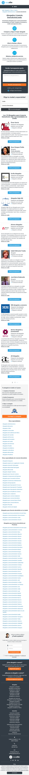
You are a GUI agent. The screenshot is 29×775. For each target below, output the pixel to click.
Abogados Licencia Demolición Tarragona (13, 616)
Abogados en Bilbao (14, 691)
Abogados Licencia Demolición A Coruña (12, 529)
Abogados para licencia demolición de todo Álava (14, 513)
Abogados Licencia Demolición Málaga (12, 595)
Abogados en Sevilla (14, 694)
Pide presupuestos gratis (14, 679)
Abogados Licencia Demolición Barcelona (12, 547)
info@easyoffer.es (14, 751)
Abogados (14, 684)
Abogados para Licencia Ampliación (11, 496)
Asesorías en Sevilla (14, 720)
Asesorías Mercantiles (14, 730)
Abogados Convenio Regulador (14, 700)
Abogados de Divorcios (8, 437)
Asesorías (14, 711)
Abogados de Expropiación (9, 482)
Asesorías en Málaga (14, 719)
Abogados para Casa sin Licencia (11, 474)
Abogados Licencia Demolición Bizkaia (12, 549)
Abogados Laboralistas (8, 450)
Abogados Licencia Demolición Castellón (12, 560)
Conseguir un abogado (14, 416)
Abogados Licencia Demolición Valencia (12, 621)
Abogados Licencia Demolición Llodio (11, 517)
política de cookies (24, 770)
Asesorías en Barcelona (14, 714)
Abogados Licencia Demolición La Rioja (12, 582)
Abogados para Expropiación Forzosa (12, 485)
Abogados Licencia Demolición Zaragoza (12, 627)
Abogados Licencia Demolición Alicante (12, 536)
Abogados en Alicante (14, 696)
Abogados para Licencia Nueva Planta (12, 500)
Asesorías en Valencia (14, 716)
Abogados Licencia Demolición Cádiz (11, 556)
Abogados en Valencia (14, 690)
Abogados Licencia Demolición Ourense (12, 602)
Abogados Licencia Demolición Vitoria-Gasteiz (14, 515)
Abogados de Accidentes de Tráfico (11, 432)
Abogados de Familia (8, 441)
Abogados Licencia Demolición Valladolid (12, 623)
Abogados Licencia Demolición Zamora (12, 625)
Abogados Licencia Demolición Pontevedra (13, 606)
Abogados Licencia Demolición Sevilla (11, 614)
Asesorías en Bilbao (14, 717)
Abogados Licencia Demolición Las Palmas (13, 584)
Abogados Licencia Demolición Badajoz (12, 543)
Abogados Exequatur (8, 461)
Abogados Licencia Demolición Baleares (12, 545)
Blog (14, 764)
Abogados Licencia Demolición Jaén (11, 580)
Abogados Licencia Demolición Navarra (12, 599)
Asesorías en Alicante (14, 722)
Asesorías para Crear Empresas (14, 724)
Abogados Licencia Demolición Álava (11, 532)
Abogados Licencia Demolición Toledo (12, 619)
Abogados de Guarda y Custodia (14, 704)
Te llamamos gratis (14, 652)
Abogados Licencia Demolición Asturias (12, 540)
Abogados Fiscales (7, 445)
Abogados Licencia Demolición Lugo (11, 591)
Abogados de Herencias (8, 443)
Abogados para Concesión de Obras (11, 478)
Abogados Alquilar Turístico (9, 472)
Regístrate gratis (14, 668)
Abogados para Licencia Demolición (11, 498)
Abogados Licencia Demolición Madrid (12, 593)
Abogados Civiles (7, 428)
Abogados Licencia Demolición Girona (12, 571)
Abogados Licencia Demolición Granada (12, 573)
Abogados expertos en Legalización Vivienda (13, 463)
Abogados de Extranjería (8, 439)
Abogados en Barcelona (14, 688)
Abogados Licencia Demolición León (11, 586)
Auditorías (14, 732)
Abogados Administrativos (9, 424)
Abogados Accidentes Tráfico (14, 707)
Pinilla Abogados (15, 151)
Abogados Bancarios (8, 426)
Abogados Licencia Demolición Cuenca (12, 567)
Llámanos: (14, 745)
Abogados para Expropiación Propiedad (12, 487)
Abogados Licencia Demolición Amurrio (12, 519)
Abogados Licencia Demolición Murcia (12, 597)
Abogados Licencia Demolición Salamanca (13, 608)
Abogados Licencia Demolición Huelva (12, 578)
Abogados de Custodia (8, 435)
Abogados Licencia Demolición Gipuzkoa (12, 569)
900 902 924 (15, 747)
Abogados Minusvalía (8, 469)
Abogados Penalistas (8, 454)
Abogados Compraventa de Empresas (12, 476)
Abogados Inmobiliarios (8, 448)
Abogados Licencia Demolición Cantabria (12, 558)
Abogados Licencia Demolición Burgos (12, 551)
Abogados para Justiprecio (9, 493)
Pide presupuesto (14, 141)
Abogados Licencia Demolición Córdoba (12, 564)
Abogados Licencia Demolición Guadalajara (13, 575)
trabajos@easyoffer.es (14, 753)
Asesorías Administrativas (14, 734)
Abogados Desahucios (14, 706)
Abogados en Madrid (14, 686)
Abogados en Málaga (14, 693)
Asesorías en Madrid (14, 713)
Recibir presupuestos (14, 84)
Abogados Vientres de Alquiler (10, 507)
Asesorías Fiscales (14, 727)
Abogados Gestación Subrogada (10, 465)
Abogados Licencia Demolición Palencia (12, 604)
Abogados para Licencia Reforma (11, 502)
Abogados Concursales (8, 430)
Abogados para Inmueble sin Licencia (11, 491)
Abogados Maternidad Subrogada (11, 467)
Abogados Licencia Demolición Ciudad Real (13, 562)
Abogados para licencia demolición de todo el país (14, 527)
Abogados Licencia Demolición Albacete (12, 534)
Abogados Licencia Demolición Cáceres (12, 553)
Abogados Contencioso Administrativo (12, 480)
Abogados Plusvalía (7, 504)
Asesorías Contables (14, 726)
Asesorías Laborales (14, 729)
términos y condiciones (14, 655)
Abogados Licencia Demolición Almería (12, 538)
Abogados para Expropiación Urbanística (12, 489)
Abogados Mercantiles (8, 452)
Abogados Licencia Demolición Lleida (11, 589)
